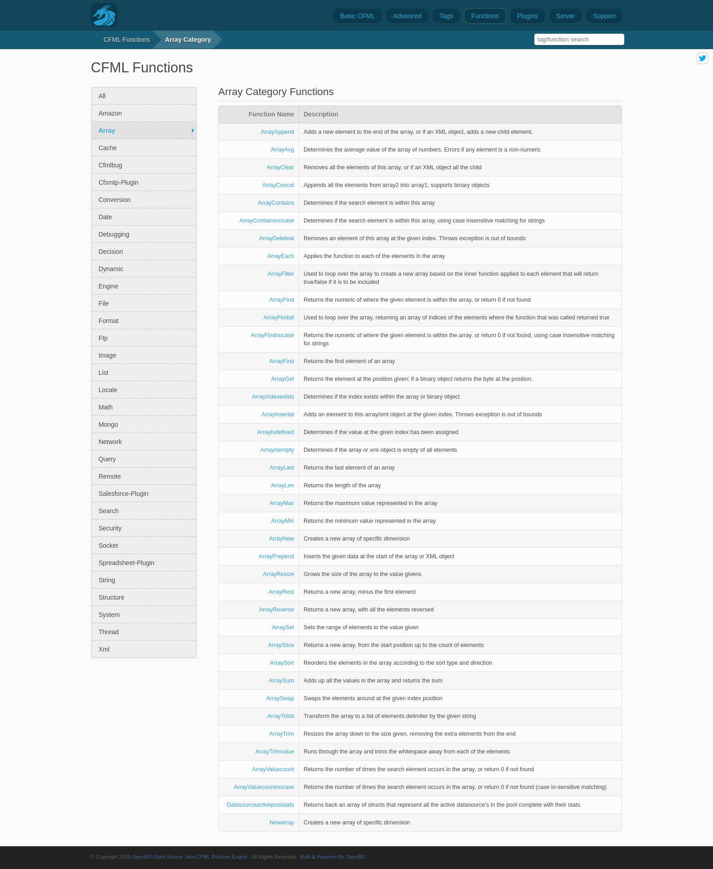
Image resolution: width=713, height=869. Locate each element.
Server (565, 16)
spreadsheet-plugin (127, 562)
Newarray (282, 822)
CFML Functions (127, 39)
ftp (103, 338)
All (102, 96)
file (104, 303)
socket (108, 545)
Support (604, 16)
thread (109, 632)
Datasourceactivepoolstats (260, 805)
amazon (110, 113)
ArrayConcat (278, 185)
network (110, 441)
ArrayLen (282, 485)
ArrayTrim (281, 734)
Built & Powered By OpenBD (333, 856)
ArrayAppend (277, 132)
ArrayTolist (280, 716)
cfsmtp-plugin (119, 182)
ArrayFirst (281, 361)
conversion (115, 199)
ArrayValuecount (273, 769)
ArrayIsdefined (275, 432)
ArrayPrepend (276, 556)
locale (108, 390)
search (109, 511)
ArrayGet (282, 379)
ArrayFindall (279, 317)
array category (188, 39)
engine (109, 286)
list (104, 372)
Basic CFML (357, 16)
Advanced (407, 16)
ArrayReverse (276, 609)
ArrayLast (282, 468)
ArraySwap (280, 698)
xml (104, 649)
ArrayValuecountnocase (264, 787)
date (105, 217)
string (107, 580)
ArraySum (281, 680)
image (107, 355)
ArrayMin (282, 521)
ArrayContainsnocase (266, 220)
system (109, 614)
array (107, 130)
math (106, 407)
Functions (485, 16)
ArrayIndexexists (273, 397)
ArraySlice (281, 645)
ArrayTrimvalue (275, 751)
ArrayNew (281, 539)
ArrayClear (280, 167)
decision (111, 251)
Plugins (527, 16)
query (107, 459)
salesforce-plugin (124, 493)
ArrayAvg (282, 150)
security (110, 528)
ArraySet (283, 627)
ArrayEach (280, 256)
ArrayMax (282, 503)
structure (112, 597)
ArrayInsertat (277, 414)
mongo (108, 424)
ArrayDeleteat (276, 238)
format (109, 320)
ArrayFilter (281, 274)
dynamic (111, 269)
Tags (446, 16)
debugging (114, 234)
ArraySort (282, 663)
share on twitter (702, 58)
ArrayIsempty (277, 450)
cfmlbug (110, 165)
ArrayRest (281, 592)
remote (110, 476)
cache (108, 148)
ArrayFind (281, 300)
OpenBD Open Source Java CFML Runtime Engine (190, 856)
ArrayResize (278, 574)
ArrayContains (276, 203)
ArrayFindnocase (272, 335)
